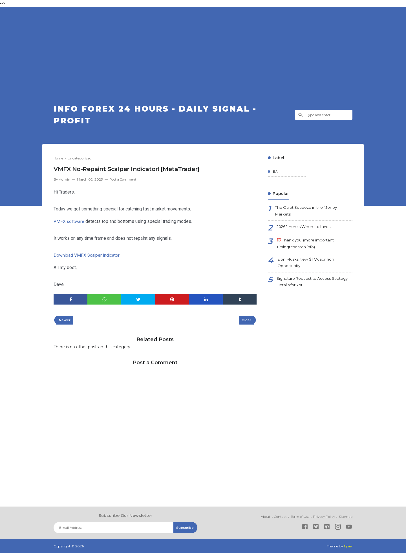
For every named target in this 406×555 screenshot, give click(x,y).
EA (275, 173)
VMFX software (69, 222)
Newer (65, 321)
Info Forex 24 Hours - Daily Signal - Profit (162, 115)
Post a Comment (124, 181)
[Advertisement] (203, 60)
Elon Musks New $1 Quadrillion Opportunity (307, 266)
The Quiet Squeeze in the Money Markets (308, 213)
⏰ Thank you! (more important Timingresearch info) (307, 246)
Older (245, 321)
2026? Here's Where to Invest (306, 229)
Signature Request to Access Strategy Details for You (314, 286)
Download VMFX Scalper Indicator (87, 256)
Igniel (348, 548)
